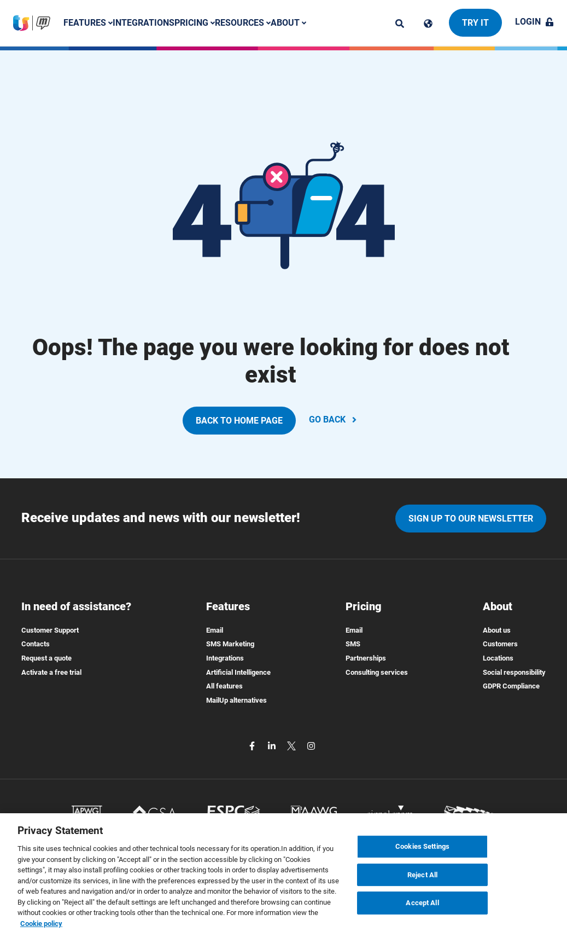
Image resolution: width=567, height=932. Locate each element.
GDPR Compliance (511, 686)
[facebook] (253, 745)
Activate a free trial (51, 672)
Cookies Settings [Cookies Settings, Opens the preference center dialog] (422, 851)
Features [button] (88, 23)
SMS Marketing (230, 644)
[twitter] (292, 745)
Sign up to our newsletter (470, 518)
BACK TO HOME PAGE (239, 420)
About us (497, 630)
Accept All (422, 908)
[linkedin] (272, 745)
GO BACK (334, 419)
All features (224, 686)
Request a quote (46, 658)
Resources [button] (243, 23)
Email (214, 630)
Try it (475, 23)
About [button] (288, 23)
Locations (498, 658)
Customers (500, 644)
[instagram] (311, 745)
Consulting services (377, 672)
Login (534, 21)
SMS (353, 644)
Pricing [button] (194, 23)
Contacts (35, 644)
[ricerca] (399, 23)
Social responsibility (514, 672)
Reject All (422, 880)
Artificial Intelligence (238, 672)
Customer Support (50, 630)
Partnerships (366, 658)
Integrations (143, 23)
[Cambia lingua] (428, 23)
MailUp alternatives (236, 700)
